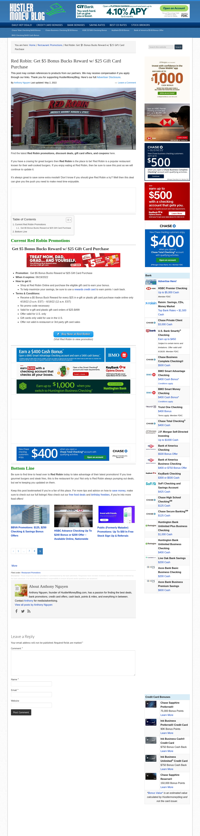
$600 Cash (164, 590)
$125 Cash (164, 505)
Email (14, 690)
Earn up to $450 (167, 339)
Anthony (28, 601)
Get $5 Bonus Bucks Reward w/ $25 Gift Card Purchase (45, 228)
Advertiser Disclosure (108, 77)
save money (118, 490)
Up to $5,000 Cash (168, 292)
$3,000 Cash (165, 324)
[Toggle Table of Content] (67, 220)
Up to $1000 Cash (168, 440)
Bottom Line (21, 231)
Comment (17, 648)
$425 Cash (164, 491)
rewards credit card (85, 289)
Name (15, 679)
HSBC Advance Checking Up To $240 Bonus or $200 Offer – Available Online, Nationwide (73, 535)
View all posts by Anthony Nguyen (33, 605)
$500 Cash (164, 365)
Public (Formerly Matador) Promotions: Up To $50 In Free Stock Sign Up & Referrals (115, 531)
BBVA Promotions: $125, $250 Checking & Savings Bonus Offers (28, 531)
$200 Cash (164, 562)
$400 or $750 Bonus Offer (172, 468)
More (14, 566)
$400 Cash (164, 425)
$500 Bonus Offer (168, 454)
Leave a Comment (127, 82)
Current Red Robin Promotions (30, 224)
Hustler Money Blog (37, 12)
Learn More (166, 715)
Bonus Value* (155, 793)
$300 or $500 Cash (168, 477)
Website (15, 700)
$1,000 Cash (165, 534)
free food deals (77, 495)
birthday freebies (100, 495)
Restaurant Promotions (31, 573)
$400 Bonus (164, 411)
